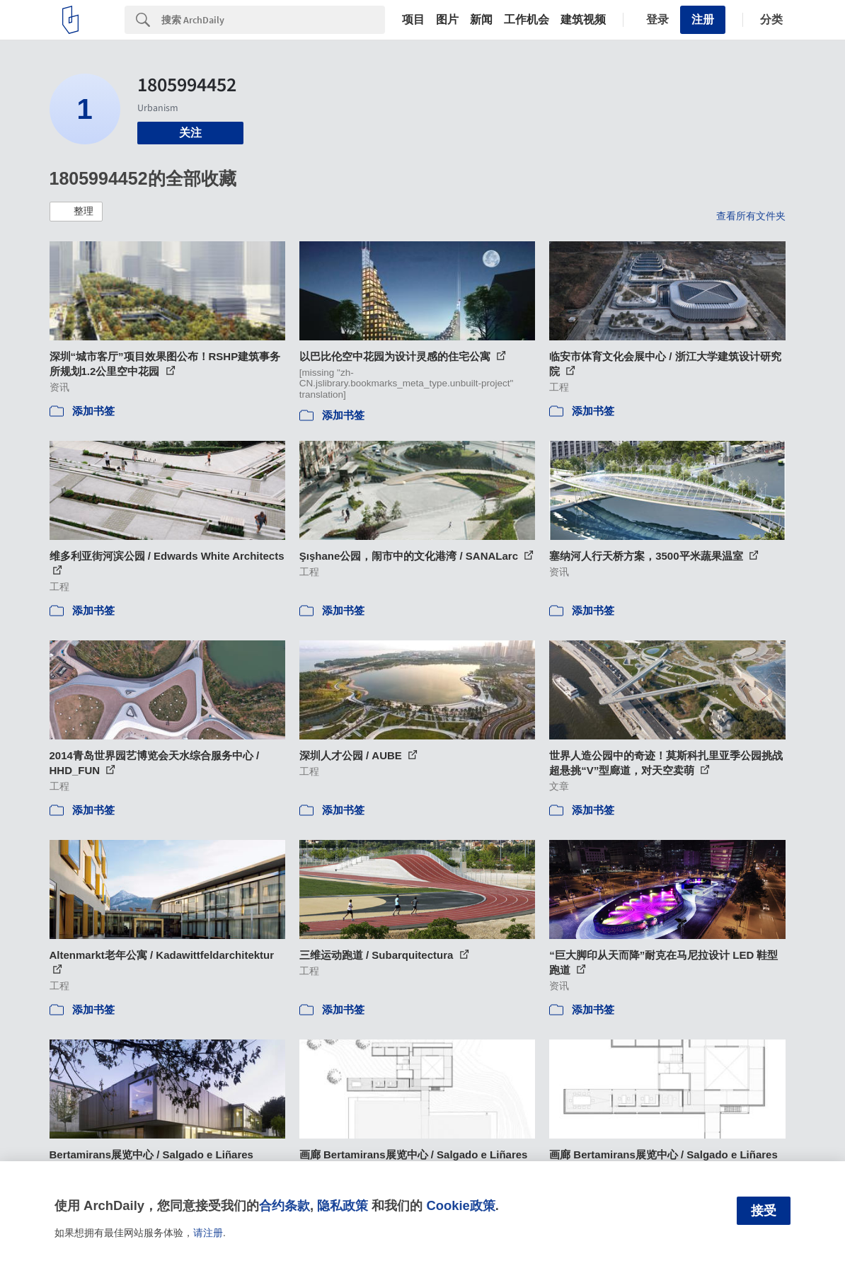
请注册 (208, 1232)
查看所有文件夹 (751, 216)
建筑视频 (583, 19)
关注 (190, 133)
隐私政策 (342, 1205)
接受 (763, 1211)
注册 (702, 19)
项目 (413, 19)
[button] (76, 211)
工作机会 (526, 19)
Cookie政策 (460, 1205)
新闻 (481, 19)
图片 (447, 19)
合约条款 (284, 1205)
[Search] (273, 20)
